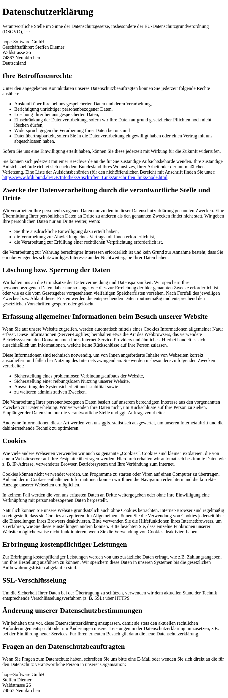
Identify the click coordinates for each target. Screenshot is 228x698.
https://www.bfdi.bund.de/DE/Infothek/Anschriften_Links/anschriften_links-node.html (84, 177)
